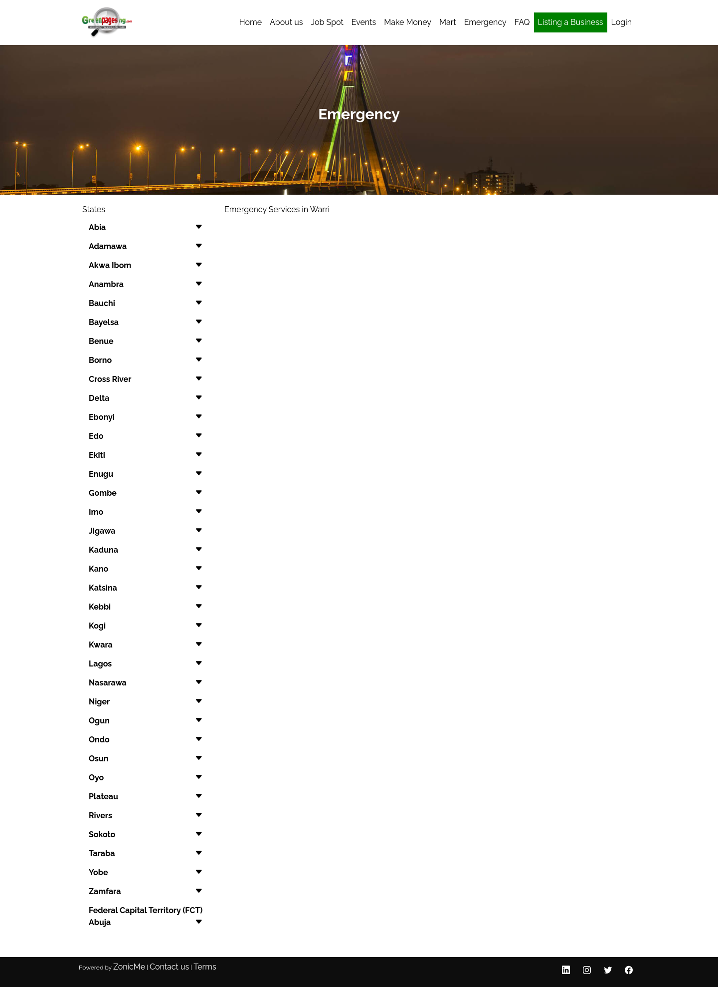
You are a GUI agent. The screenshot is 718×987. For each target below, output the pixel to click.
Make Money (407, 22)
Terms (204, 967)
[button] (145, 227)
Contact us (169, 967)
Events (364, 22)
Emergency (485, 22)
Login (621, 22)
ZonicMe (129, 967)
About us (286, 22)
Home (250, 22)
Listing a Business (570, 22)
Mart (447, 22)
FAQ (522, 22)
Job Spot (327, 22)
